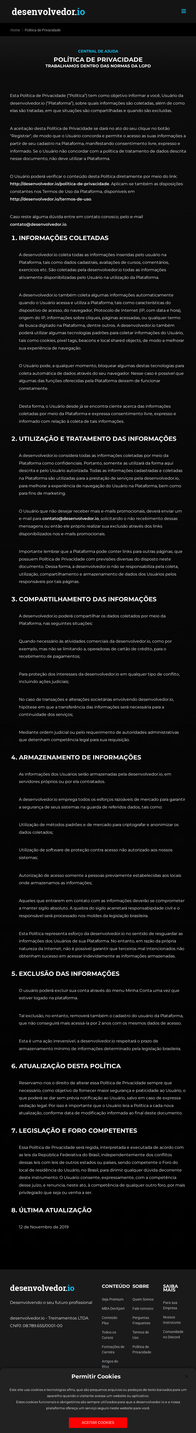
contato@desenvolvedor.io (38, 224)
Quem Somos (143, 1299)
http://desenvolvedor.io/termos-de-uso (50, 199)
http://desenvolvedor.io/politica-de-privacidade (59, 183)
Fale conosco (142, 1308)
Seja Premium (113, 1299)
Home (15, 30)
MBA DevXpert (113, 1308)
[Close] (186, 1376)
